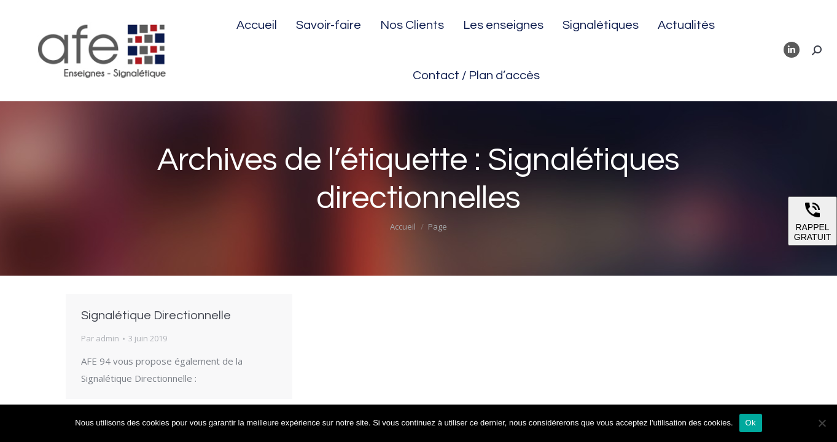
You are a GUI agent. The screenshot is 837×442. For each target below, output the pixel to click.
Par (100, 338)
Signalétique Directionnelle (156, 315)
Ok (751, 422)
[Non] (822, 423)
